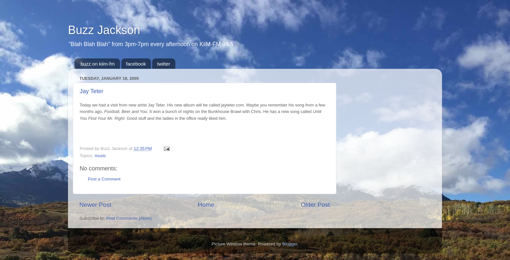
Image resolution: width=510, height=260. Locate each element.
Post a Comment (104, 179)
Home (206, 204)
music (100, 155)
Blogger (289, 243)
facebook (136, 64)
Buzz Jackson (104, 30)
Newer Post (95, 204)
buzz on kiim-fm (98, 64)
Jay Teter (91, 91)
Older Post (315, 204)
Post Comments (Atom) (129, 218)
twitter (163, 64)
